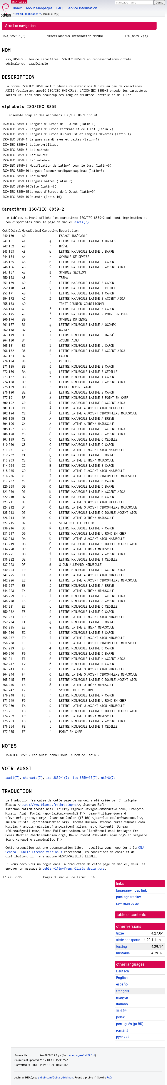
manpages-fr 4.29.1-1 (82, 1055)
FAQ (59, 8)
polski (120, 1017)
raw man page (127, 903)
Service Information (82, 8)
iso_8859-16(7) (85, 777)
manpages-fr (33, 13)
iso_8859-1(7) (57, 777)
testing (19, 13)
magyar (122, 997)
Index (17, 8)
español (122, 984)
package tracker (128, 897)
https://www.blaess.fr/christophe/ (49, 804)
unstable (123, 953)
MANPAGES (19, 1)
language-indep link (131, 890)
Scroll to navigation (20, 26)
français (122, 991)
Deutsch (122, 971)
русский (122, 1037)
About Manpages (39, 8)
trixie (120, 933)
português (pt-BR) (130, 1024)
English (122, 978)
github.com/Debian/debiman (55, 1077)
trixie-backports (128, 940)
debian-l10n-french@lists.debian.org (74, 868)
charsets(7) (33, 777)
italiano (122, 1004)
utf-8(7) (108, 777)
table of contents (131, 915)
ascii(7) (81, 222)
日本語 (121, 1011)
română (122, 1030)
